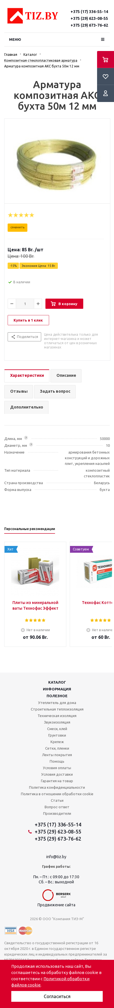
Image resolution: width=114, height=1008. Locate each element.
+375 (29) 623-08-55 (89, 18)
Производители (57, 813)
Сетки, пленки (57, 748)
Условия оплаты (57, 768)
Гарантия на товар (57, 781)
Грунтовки (57, 735)
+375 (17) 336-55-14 (89, 12)
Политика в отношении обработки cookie (57, 794)
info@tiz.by (56, 856)
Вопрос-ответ (57, 807)
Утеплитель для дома (57, 703)
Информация (57, 689)
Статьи (57, 800)
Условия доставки (57, 774)
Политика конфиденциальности (57, 787)
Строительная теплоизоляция (57, 709)
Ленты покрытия (57, 755)
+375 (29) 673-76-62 (89, 25)
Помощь (57, 761)
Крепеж (57, 742)
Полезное (57, 696)
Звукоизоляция (57, 722)
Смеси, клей (57, 729)
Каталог (57, 682)
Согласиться (57, 996)
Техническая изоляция (57, 716)
